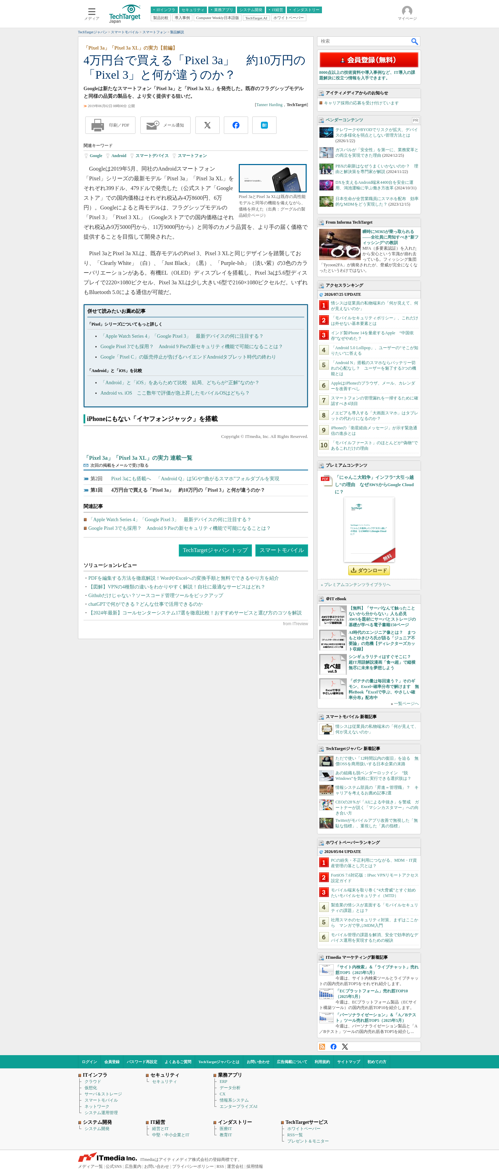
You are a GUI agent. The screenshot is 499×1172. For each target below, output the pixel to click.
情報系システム (234, 1100)
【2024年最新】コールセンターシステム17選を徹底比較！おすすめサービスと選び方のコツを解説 (195, 612)
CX (223, 1094)
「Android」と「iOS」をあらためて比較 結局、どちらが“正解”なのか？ (180, 382)
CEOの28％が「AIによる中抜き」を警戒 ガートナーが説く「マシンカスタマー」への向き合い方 (377, 808)
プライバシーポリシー (193, 1166)
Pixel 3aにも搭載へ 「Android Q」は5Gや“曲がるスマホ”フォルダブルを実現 (195, 478)
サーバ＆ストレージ (103, 1094)
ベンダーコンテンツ (344, 120)
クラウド (93, 1081)
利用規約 (322, 1062)
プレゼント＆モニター (308, 1141)
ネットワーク (97, 1106)
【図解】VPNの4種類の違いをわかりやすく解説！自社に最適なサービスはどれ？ (176, 586)
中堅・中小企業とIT (170, 1134)
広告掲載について (292, 1062)
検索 (415, 41)
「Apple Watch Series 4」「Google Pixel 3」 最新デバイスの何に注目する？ (182, 336)
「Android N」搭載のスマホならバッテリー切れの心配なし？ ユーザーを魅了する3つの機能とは (373, 368)
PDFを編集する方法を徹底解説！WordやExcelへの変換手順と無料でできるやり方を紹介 (183, 578)
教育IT (226, 1134)
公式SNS (114, 1166)
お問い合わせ (258, 1062)
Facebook (333, 1047)
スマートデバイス (152, 155)
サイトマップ (348, 1062)
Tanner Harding (269, 104)
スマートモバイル (282, 550)
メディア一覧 (90, 1166)
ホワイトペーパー (304, 1128)
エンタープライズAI (238, 1106)
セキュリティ (164, 1081)
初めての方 (376, 1062)
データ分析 (230, 1087)
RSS (322, 1047)
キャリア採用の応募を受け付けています (361, 103)
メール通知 (173, 125)
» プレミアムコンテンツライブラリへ (356, 584)
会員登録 (112, 1062)
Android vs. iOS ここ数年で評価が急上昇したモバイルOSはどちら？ (175, 393)
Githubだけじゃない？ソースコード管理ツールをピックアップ (155, 595)
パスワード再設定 (142, 1062)
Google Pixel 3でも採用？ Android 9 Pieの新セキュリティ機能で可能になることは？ (191, 346)
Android (118, 155)
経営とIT (160, 1128)
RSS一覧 (295, 1134)
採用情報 (254, 1166)
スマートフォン (192, 155)
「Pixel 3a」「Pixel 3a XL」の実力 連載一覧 (138, 458)
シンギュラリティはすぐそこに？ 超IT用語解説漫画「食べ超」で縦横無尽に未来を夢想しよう (382, 662)
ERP (223, 1081)
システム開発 (97, 1128)
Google (96, 155)
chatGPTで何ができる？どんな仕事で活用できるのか (145, 604)
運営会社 (235, 1166)
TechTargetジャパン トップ (215, 550)
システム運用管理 (101, 1112)
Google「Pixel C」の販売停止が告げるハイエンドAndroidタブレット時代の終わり (188, 357)
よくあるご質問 (178, 1062)
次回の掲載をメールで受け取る (119, 465)
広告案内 (133, 1166)
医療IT (226, 1128)
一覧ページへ (406, 703)
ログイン (89, 1062)
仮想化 (91, 1087)
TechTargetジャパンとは (219, 1062)
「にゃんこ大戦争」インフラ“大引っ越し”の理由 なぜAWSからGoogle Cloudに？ (374, 484)
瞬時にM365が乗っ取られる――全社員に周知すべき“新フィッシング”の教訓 (390, 237)
